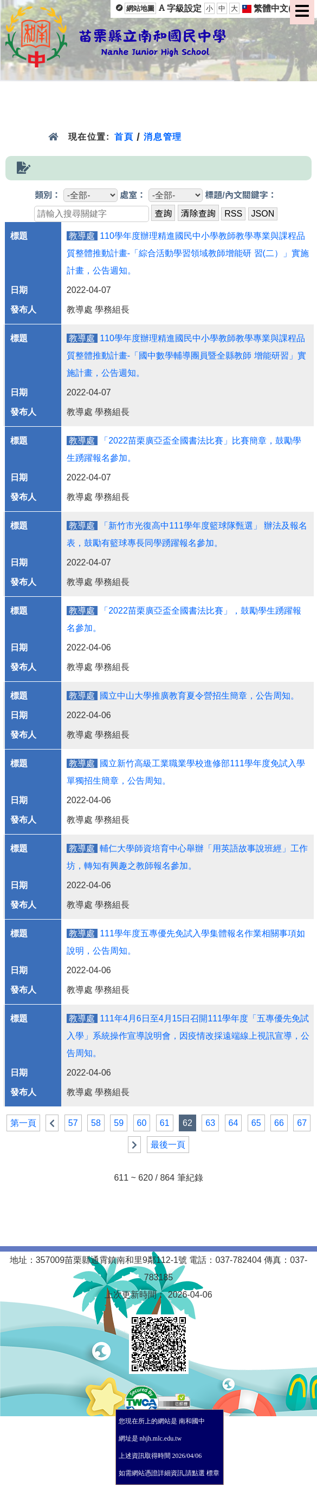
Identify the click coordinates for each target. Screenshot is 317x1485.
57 (73, 1123)
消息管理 (162, 136)
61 (165, 1123)
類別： (48, 195)
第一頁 (23, 1123)
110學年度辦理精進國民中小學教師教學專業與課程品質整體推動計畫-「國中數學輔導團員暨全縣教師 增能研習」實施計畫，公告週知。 (186, 355)
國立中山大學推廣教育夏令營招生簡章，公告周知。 (199, 695)
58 (96, 1123)
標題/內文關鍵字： (240, 195)
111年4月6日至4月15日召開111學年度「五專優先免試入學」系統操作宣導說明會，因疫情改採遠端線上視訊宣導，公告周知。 (188, 1036)
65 (256, 1123)
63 (210, 1123)
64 (233, 1123)
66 (279, 1123)
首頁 (124, 136)
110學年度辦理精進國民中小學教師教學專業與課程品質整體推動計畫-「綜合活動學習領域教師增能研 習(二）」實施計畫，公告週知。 (188, 253)
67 (302, 1123)
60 (142, 1123)
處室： (133, 195)
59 (119, 1123)
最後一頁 (168, 1144)
